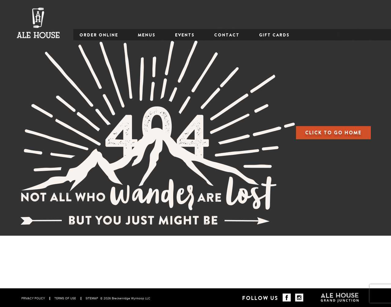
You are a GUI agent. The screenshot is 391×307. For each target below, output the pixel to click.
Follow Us (260, 298)
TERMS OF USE (65, 298)
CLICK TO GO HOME (333, 132)
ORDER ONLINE (98, 35)
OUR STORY (221, 259)
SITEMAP (92, 298)
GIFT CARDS (274, 35)
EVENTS (185, 35)
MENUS (146, 35)
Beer (270, 259)
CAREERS (219, 279)
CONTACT (226, 35)
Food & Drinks (280, 253)
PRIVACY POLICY (33, 298)
